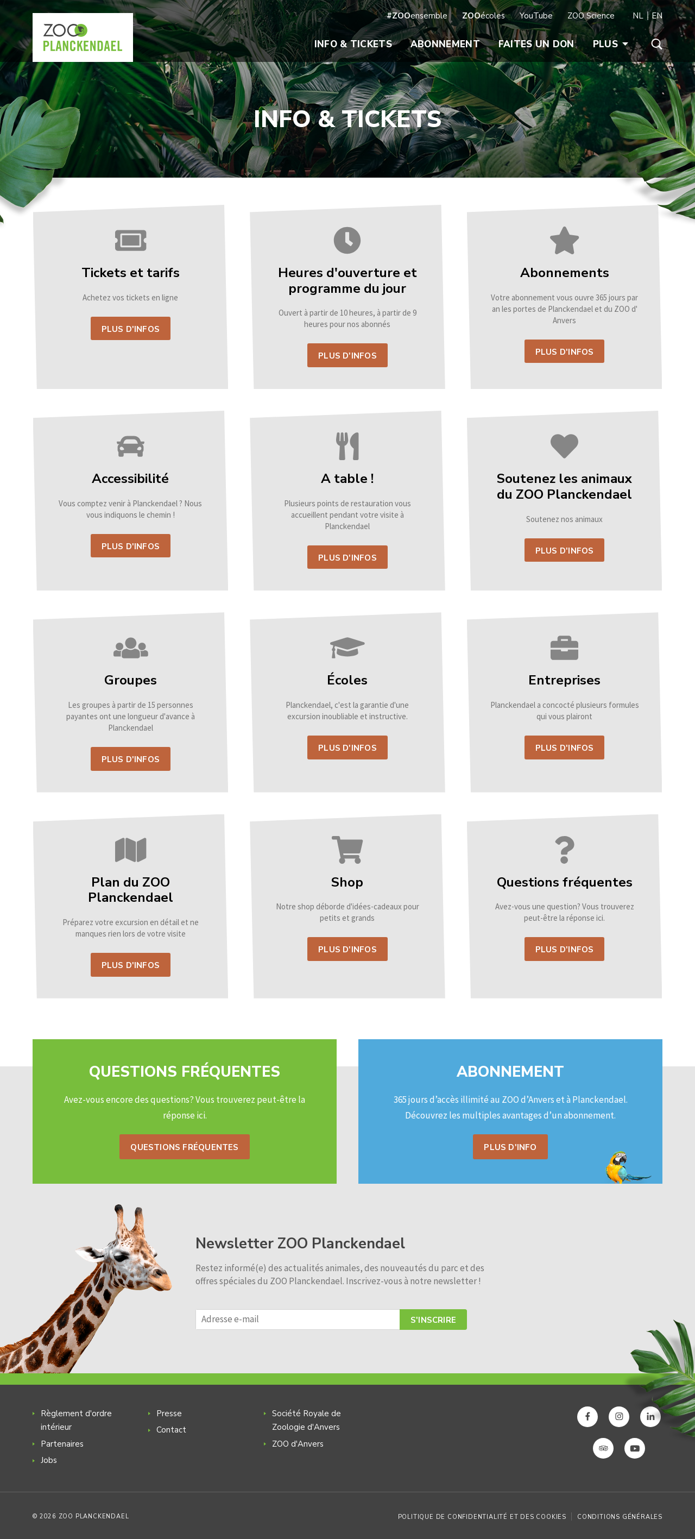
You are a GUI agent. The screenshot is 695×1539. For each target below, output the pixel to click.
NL (638, 15)
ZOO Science (591, 15)
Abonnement (445, 44)
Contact (171, 1429)
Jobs (49, 1460)
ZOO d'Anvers (298, 1444)
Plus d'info (510, 1147)
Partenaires (62, 1444)
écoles (483, 15)
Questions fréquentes (184, 1147)
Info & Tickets (353, 44)
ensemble (417, 15)
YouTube (536, 15)
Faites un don (536, 44)
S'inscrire (433, 1320)
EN (657, 15)
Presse (169, 1413)
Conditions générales (619, 1517)
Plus (610, 44)
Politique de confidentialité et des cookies (482, 1517)
